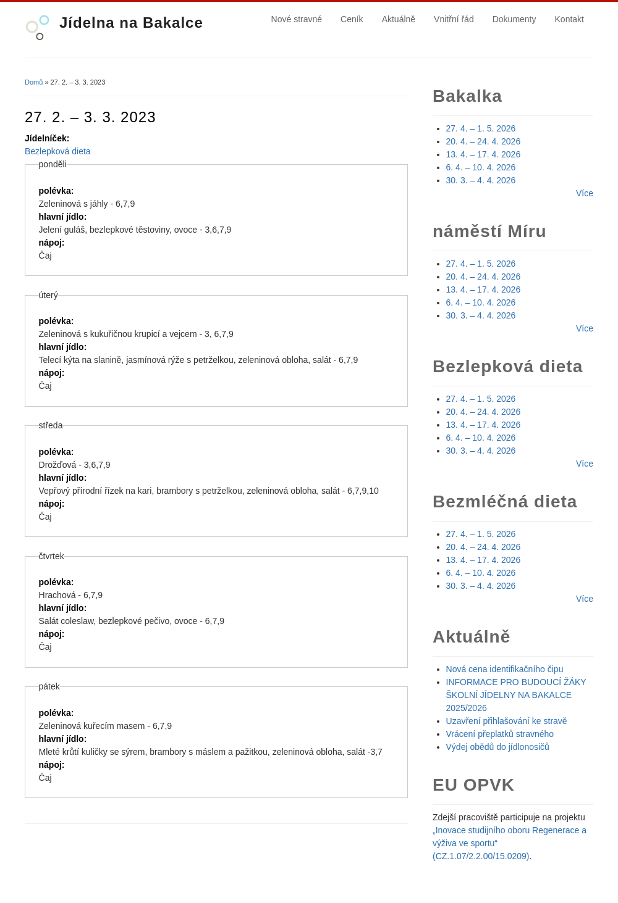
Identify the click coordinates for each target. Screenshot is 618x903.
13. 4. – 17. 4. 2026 (483, 154)
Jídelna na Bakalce (131, 22)
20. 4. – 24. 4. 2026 (483, 141)
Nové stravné (296, 19)
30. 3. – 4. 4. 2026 (481, 180)
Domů (34, 82)
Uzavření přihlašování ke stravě (506, 721)
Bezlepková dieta (58, 151)
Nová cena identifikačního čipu (505, 669)
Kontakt (569, 19)
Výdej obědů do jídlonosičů (497, 747)
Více (584, 193)
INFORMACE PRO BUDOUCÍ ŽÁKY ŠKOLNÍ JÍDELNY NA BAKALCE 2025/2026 (516, 695)
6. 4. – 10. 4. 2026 (481, 167)
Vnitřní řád (454, 19)
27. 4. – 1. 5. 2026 (481, 128)
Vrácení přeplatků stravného (500, 734)
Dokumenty (514, 19)
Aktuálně (398, 19)
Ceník (352, 19)
